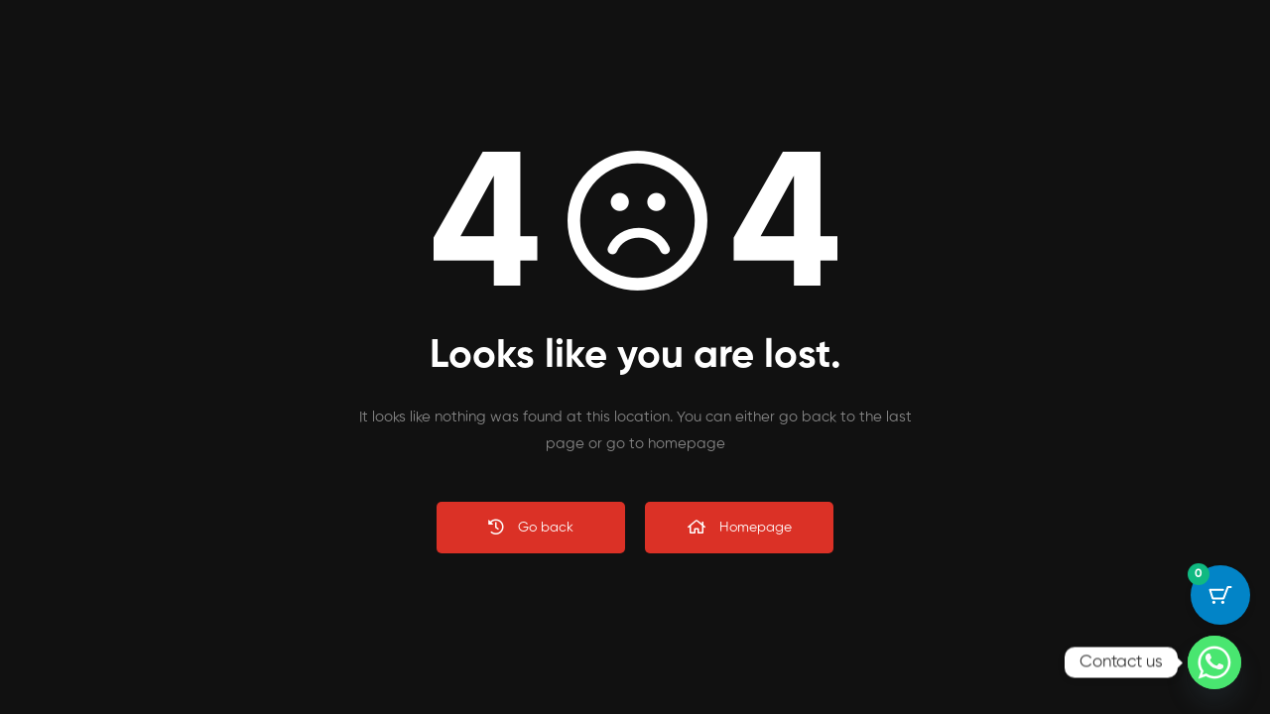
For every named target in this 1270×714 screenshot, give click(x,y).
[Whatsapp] (1214, 662)
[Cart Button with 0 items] (1220, 595)
